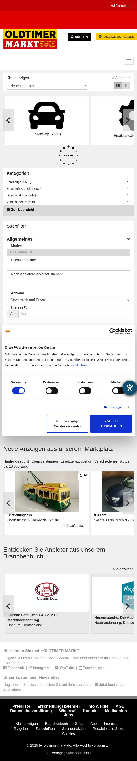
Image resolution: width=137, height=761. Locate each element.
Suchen (79, 37)
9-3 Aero (100, 515)
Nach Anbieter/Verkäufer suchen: (37, 274)
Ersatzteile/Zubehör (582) (24, 188)
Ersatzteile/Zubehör (76, 461)
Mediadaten (116, 711)
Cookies (68, 734)
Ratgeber (21, 729)
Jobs (68, 715)
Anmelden (121, 5)
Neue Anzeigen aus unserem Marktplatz (58, 448)
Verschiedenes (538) (21, 202)
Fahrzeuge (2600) (19, 182)
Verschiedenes (106, 461)
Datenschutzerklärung (31, 711)
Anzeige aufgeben (116, 37)
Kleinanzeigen (18, 78)
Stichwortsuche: (23, 260)
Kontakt (90, 711)
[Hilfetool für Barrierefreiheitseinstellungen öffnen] (129, 388)
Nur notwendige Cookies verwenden (67, 423)
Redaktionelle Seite (108, 729)
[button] (68, 252)
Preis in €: (19, 307)
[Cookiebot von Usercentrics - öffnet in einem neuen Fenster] (112, 331)
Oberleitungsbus (19, 515)
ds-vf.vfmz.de (81, 365)
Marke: (16, 246)
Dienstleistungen (45, 461)
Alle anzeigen (123, 569)
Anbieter (17, 293)
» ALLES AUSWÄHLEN (111, 423)
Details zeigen (113, 407)
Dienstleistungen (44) (21, 195)
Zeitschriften (45, 729)
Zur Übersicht (22, 210)
